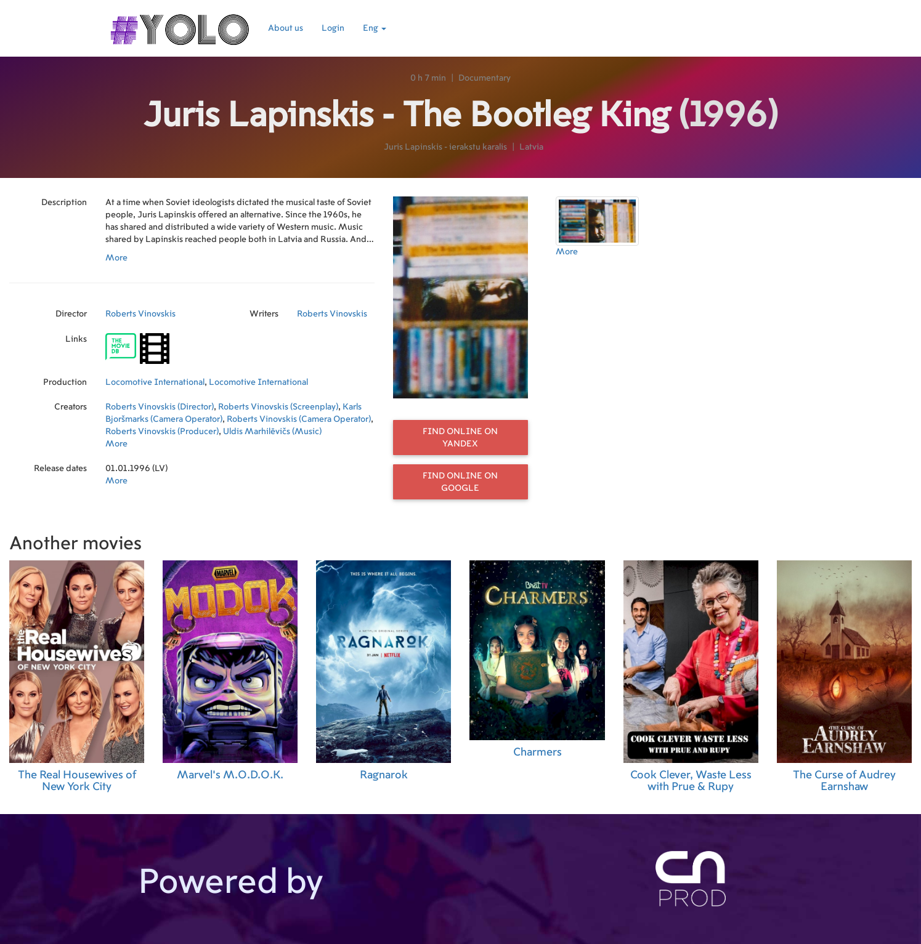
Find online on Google (460, 482)
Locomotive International (155, 382)
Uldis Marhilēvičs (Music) (272, 431)
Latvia (531, 147)
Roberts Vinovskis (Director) (159, 407)
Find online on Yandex (460, 437)
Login (333, 28)
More (116, 258)
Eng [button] (374, 28)
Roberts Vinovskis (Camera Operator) (299, 419)
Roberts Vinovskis (140, 314)
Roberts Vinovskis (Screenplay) (278, 407)
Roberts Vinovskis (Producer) (162, 431)
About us (285, 28)
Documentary (484, 78)
